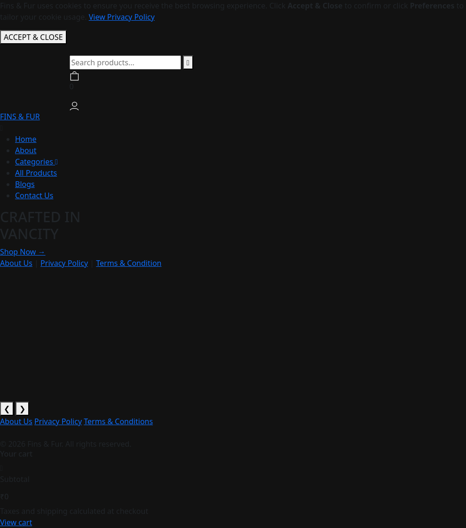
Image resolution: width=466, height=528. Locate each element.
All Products (36, 173)
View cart (16, 522)
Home (26, 139)
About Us (16, 263)
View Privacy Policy (122, 17)
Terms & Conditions (118, 421)
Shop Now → (23, 252)
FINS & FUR (20, 116)
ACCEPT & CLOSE (33, 37)
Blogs (25, 184)
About (25, 150)
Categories (36, 161)
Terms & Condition (128, 263)
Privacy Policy (64, 263)
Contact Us (34, 195)
